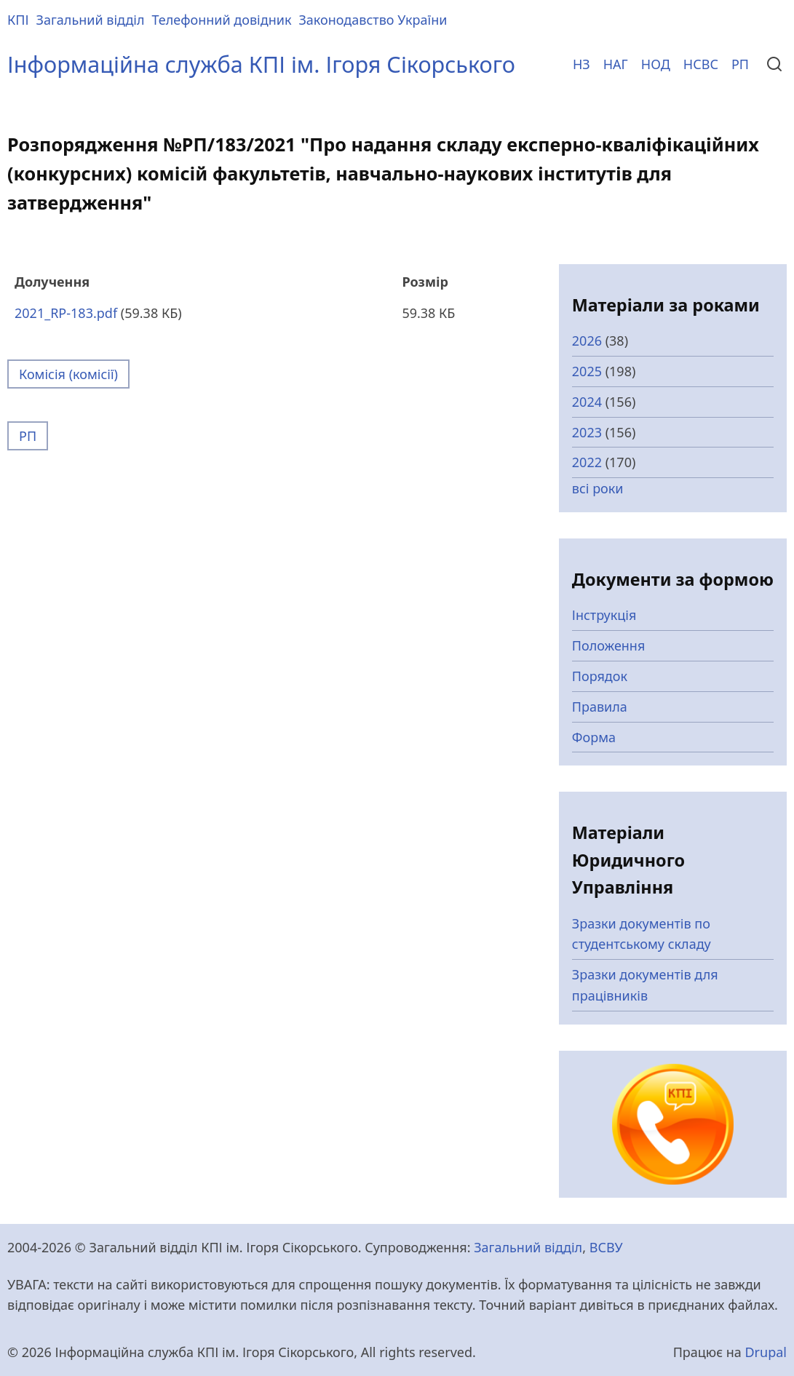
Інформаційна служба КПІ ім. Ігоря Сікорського (261, 64)
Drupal (766, 1352)
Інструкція (604, 615)
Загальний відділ (90, 19)
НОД (655, 64)
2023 (587, 432)
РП (740, 64)
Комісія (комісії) (68, 374)
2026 (587, 340)
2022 (587, 462)
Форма (594, 737)
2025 (587, 371)
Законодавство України (372, 19)
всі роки (598, 488)
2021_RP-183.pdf (66, 313)
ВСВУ (606, 1247)
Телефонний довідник (222, 19)
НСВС (700, 64)
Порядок (599, 676)
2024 (587, 401)
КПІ (18, 19)
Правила (599, 706)
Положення (609, 645)
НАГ (615, 64)
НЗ (581, 64)
